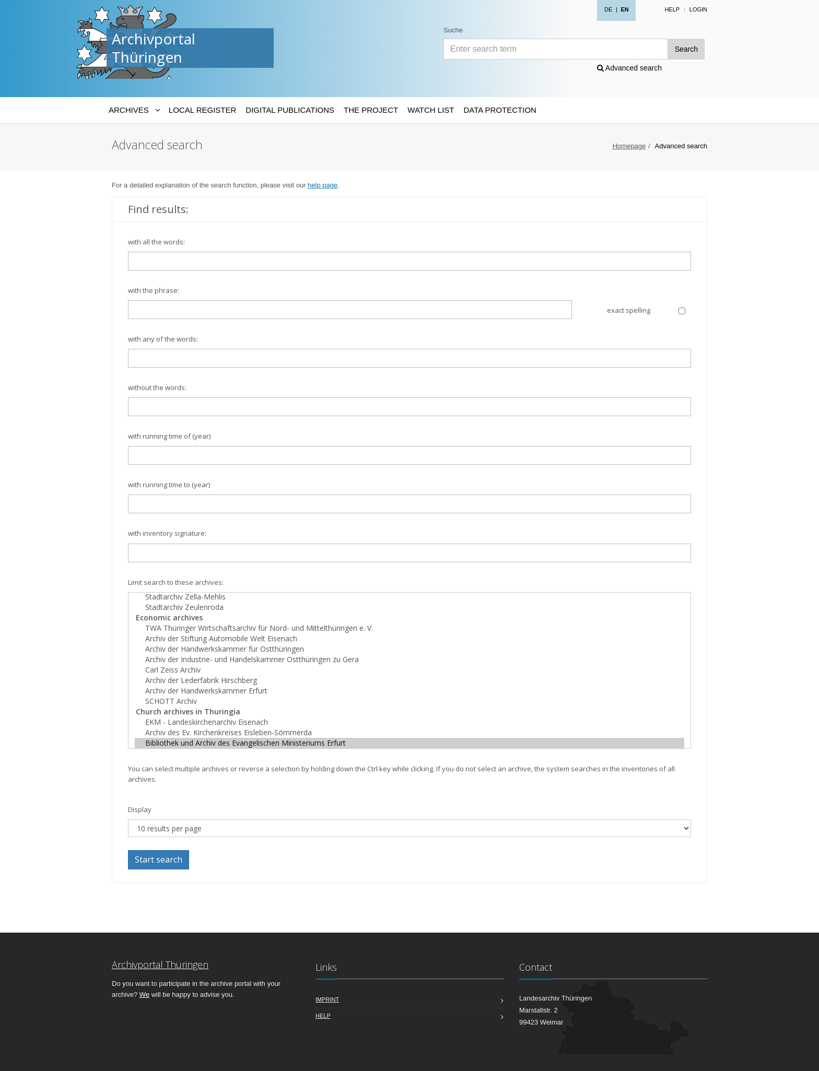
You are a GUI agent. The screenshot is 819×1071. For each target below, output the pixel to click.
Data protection (499, 109)
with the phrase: (153, 290)
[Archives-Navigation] (134, 110)
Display (139, 809)
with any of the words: (163, 339)
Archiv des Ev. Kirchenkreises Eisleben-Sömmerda (409, 732)
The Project (371, 109)
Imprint (327, 999)
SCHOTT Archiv (409, 701)
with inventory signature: (167, 533)
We (144, 994)
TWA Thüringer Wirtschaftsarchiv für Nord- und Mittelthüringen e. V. (409, 628)
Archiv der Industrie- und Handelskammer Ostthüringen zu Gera (409, 659)
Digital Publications (289, 109)
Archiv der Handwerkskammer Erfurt (409, 691)
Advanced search (629, 68)
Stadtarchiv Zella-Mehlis (409, 597)
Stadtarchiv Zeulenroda (409, 607)
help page (322, 185)
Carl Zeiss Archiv (409, 670)
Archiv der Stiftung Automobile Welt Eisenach (409, 638)
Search (686, 49)
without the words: (157, 387)
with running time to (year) (169, 484)
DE (608, 9)
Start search (158, 859)
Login (698, 9)
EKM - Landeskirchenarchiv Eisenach (409, 722)
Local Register (202, 109)
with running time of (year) (169, 436)
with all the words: (156, 241)
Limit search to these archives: (176, 582)
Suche (453, 30)
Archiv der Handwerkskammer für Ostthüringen (409, 649)
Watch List (430, 109)
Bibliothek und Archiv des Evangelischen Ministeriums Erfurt (409, 743)
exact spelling (628, 310)
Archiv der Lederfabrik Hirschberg (409, 680)
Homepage (629, 146)
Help (672, 9)
